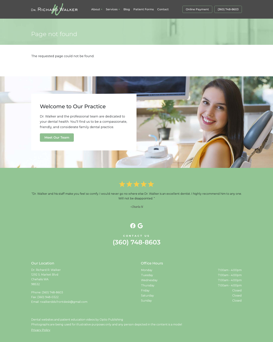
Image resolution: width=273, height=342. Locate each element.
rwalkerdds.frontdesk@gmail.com (63, 301)
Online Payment (197, 9)
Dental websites (42, 319)
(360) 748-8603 (228, 9)
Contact (163, 9)
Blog (126, 9)
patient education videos (77, 319)
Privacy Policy (40, 330)
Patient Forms (143, 9)
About (95, 9)
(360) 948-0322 (48, 297)
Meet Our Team (56, 137)
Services (112, 9)
